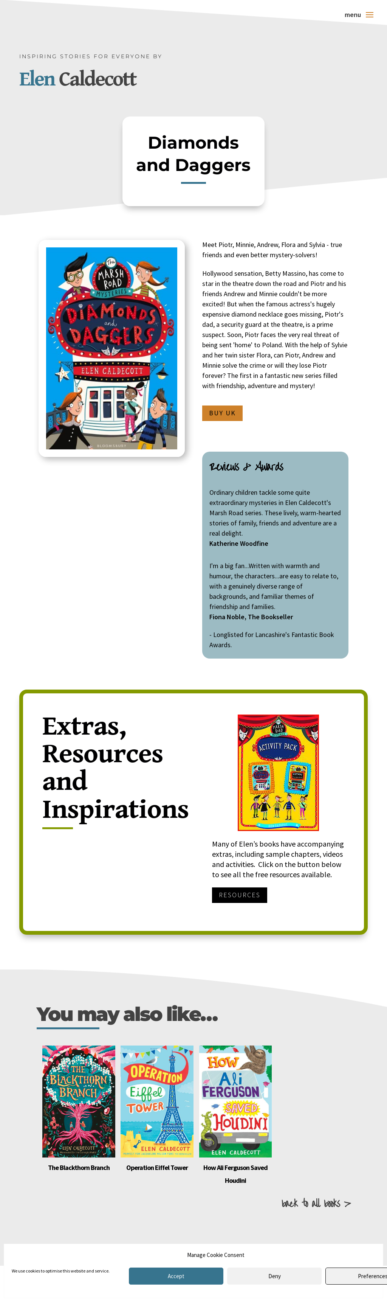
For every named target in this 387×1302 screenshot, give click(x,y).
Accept (176, 1276)
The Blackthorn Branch (79, 1167)
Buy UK (222, 413)
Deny (274, 1276)
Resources (239, 894)
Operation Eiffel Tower (157, 1167)
